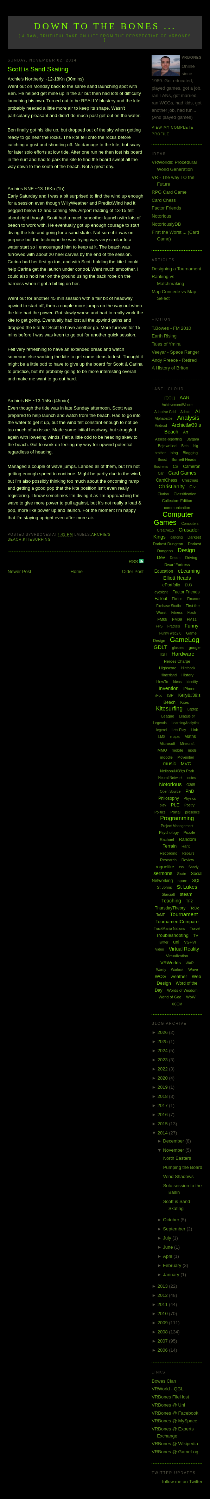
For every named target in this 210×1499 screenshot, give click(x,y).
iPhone (189, 689)
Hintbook (188, 668)
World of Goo (170, 997)
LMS (162, 737)
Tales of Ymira (166, 344)
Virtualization (177, 956)
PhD (189, 791)
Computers (189, 524)
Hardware (183, 654)
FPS (159, 626)
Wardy (161, 970)
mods (192, 750)
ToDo (194, 908)
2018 (163, 1096)
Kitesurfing (37, 539)
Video (159, 949)
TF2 (189, 901)
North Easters (177, 1158)
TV (195, 935)
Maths (190, 736)
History (187, 675)
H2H (163, 654)
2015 (163, 1123)
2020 (163, 1078)
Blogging (190, 453)
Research (168, 860)
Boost (162, 460)
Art (185, 432)
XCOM (177, 1004)
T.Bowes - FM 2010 (171, 328)
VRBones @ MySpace (174, 1420)
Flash (191, 613)
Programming (177, 818)
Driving (191, 557)
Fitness (177, 613)
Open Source (170, 791)
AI (197, 411)
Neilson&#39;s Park (177, 771)
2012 (163, 1295)
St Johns (164, 887)
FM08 (162, 619)
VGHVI (190, 942)
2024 (163, 1050)
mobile (177, 750)
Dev (161, 557)
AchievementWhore (177, 405)
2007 (163, 1341)
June (168, 1247)
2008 (163, 1331)
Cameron (191, 466)
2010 (163, 1313)
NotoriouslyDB (166, 224)
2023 (163, 1059)
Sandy (193, 867)
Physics (190, 798)
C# (175, 466)
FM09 (177, 619)
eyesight (160, 592)
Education (163, 571)
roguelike (164, 866)
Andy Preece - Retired (174, 360)
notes (191, 778)
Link (194, 730)
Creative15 (165, 530)
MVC (186, 763)
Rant (186, 846)
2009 (163, 1322)
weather (179, 976)
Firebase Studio (168, 606)
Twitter (163, 942)
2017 (163, 1105)
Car (161, 473)
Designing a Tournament (176, 268)
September (174, 1228)
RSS (134, 561)
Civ (193, 486)
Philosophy (168, 798)
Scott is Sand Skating (38, 69)
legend (161, 730)
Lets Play (179, 730)
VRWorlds (170, 962)
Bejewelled (167, 446)
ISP (170, 695)
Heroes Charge (177, 661)
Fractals (173, 626)
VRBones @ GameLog (175, 1451)
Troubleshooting (172, 935)
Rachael (167, 839)
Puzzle (189, 832)
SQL (196, 880)
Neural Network (170, 778)
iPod (159, 695)
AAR (184, 397)
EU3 (188, 585)
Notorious (161, 216)
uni (176, 942)
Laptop (192, 709)
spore (182, 881)
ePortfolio (171, 585)
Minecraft (187, 744)
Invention (169, 688)
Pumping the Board (182, 1167)
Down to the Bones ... (105, 26)
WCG (160, 976)
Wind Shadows (178, 1176)
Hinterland (169, 675)
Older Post (133, 571)
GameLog (184, 639)
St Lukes (187, 887)
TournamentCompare (176, 921)
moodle (166, 757)
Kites (184, 702)
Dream (175, 558)
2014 (163, 1132)
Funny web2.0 (170, 633)
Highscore (168, 668)
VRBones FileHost (170, 1397)
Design (186, 550)
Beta (185, 446)
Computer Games (173, 518)
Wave (193, 969)
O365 (190, 785)
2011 (163, 1304)
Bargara (192, 439)
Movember (186, 757)
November (174, 1150)
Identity (192, 682)
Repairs (188, 853)
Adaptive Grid (165, 412)
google (195, 647)
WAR (190, 963)
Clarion (163, 494)
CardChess (166, 480)
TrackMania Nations (169, 929)
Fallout (160, 598)
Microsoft (168, 743)
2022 (163, 1069)
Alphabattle (163, 418)
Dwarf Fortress (177, 564)
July (167, 1238)
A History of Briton (170, 368)
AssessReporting (168, 439)
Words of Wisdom (182, 990)
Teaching (171, 900)
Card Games (182, 473)
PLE (175, 805)
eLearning (189, 571)
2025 (163, 1041)
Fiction (177, 599)
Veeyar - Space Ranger (175, 352)
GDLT (160, 647)
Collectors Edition (177, 500)
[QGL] (169, 398)
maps (175, 736)
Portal (175, 812)
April (168, 1256)
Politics (160, 812)
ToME (160, 915)
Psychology (169, 832)
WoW (191, 997)
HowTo (162, 682)
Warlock (177, 970)
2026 (163, 1032)
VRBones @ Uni (168, 1405)
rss (181, 867)
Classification (185, 494)
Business (161, 467)
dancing (176, 537)
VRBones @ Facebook (175, 1413)
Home (76, 571)
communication (177, 508)
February (173, 1265)
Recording (168, 853)
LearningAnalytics (185, 723)
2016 (163, 1114)
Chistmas (190, 480)
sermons (162, 873)
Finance (193, 599)
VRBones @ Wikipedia (175, 1443)
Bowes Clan (164, 1381)
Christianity (172, 486)
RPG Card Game (169, 192)
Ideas (177, 682)
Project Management (177, 826)
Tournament (184, 914)
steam (186, 894)
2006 (163, 1350)
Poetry (189, 805)
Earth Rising (164, 336)
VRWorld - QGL (168, 1388)
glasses (178, 648)
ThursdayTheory (170, 908)
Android (161, 425)
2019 (163, 1087)
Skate (181, 874)
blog (174, 453)
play (163, 805)
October (171, 1219)
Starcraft (168, 894)
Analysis (188, 417)
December (174, 1141)
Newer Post (19, 571)
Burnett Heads (184, 459)
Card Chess (164, 200)
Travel (195, 928)
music (169, 763)
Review (188, 860)
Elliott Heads (177, 578)
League (167, 716)
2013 (163, 1286)
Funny (191, 626)
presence (192, 812)
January (171, 1274)
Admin (185, 412)
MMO (162, 750)
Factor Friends (166, 208)
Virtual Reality (184, 949)
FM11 (192, 619)
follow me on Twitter (182, 1481)
